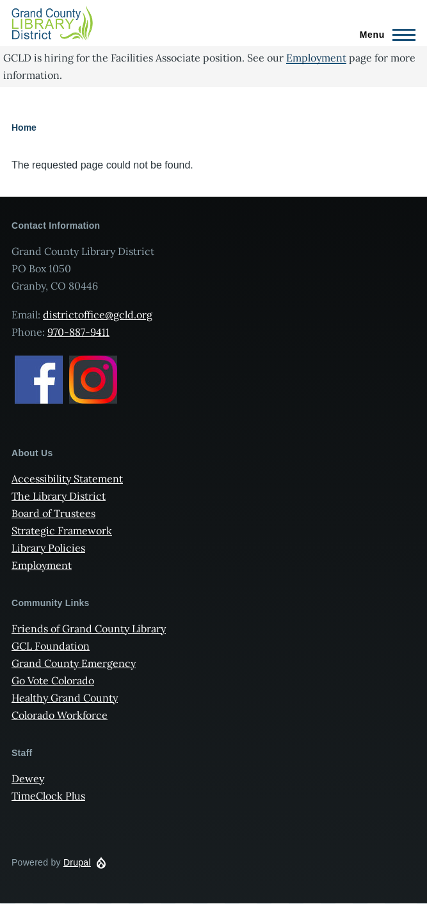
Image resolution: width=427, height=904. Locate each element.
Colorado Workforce (60, 715)
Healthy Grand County (65, 697)
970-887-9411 (78, 331)
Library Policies (48, 547)
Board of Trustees (53, 513)
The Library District (59, 495)
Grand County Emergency (74, 663)
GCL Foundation (51, 645)
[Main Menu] (383, 34)
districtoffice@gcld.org (97, 314)
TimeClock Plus (48, 795)
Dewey (28, 778)
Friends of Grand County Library (89, 628)
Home (24, 127)
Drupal (77, 862)
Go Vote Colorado (53, 680)
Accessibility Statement (67, 478)
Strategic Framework (62, 530)
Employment (316, 57)
